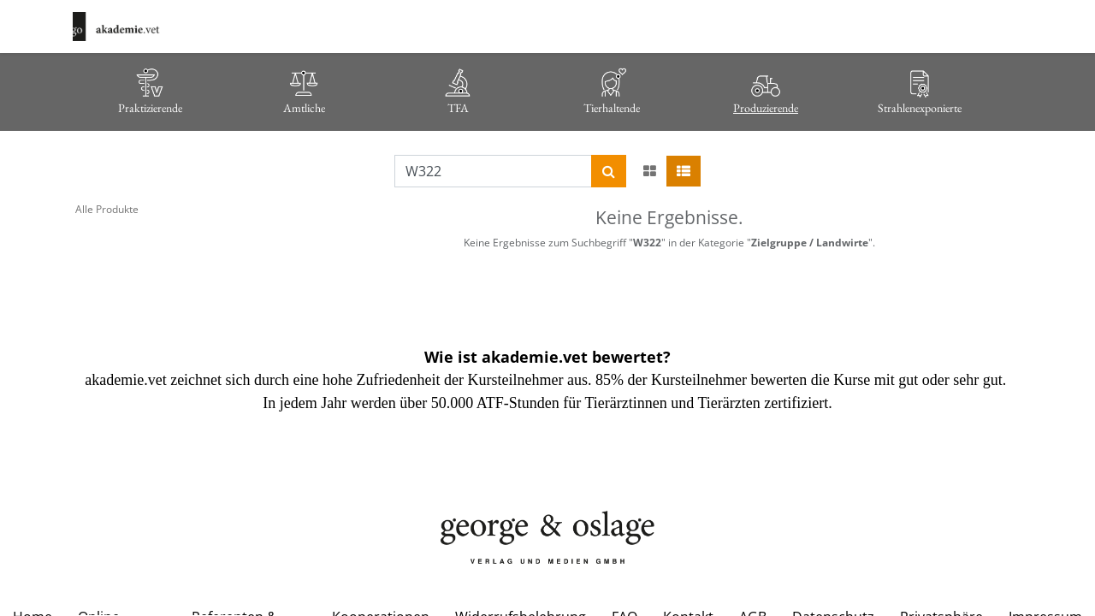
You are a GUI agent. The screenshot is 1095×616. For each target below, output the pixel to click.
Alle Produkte (107, 209)
